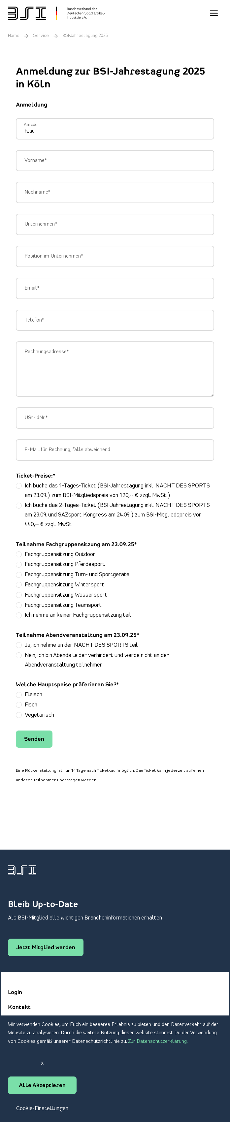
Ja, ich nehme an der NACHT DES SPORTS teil (81, 645)
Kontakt (19, 1007)
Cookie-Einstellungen (42, 1108)
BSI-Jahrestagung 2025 (85, 35)
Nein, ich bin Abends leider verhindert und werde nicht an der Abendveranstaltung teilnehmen (97, 660)
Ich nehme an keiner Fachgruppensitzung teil (78, 615)
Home (13, 35)
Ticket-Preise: (35, 476)
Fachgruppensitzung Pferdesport (65, 564)
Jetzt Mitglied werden (45, 947)
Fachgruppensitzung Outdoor (60, 554)
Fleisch (33, 694)
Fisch (31, 704)
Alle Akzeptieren (42, 1085)
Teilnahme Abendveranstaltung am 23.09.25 (77, 635)
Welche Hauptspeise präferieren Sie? (67, 685)
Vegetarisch (39, 715)
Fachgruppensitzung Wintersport (64, 584)
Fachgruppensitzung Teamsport (63, 605)
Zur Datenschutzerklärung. (158, 1041)
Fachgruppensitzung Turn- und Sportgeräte (77, 574)
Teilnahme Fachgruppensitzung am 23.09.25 (76, 544)
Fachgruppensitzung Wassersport (66, 595)
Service (41, 35)
